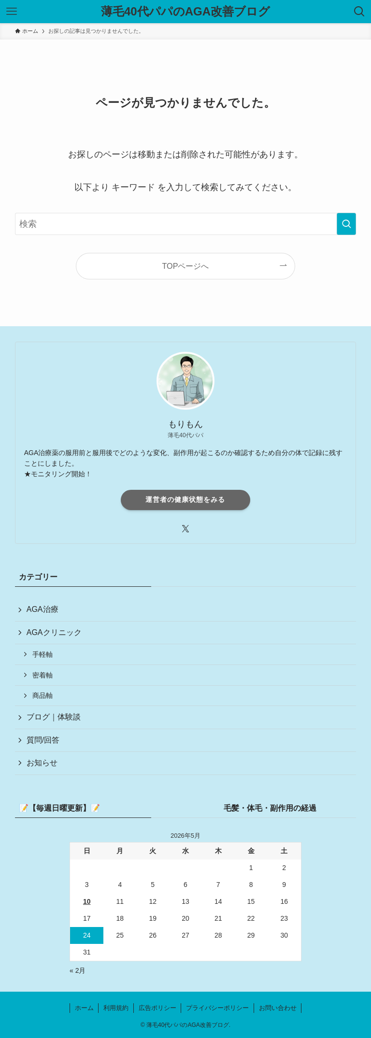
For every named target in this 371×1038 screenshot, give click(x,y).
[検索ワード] (186, 224)
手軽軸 (42, 654)
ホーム (84, 1007)
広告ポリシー (157, 1007)
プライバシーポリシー (217, 1007)
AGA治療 (42, 609)
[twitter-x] (185, 529)
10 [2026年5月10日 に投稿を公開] (87, 901)
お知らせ (42, 763)
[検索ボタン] (359, 11)
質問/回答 (43, 740)
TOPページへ (185, 266)
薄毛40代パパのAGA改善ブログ (185, 11)
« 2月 (78, 970)
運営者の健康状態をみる (185, 499)
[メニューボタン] (11, 11)
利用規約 (115, 1007)
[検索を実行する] (346, 224)
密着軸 (42, 675)
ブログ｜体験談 (54, 717)
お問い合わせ (278, 1007)
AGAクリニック (54, 632)
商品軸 (42, 695)
